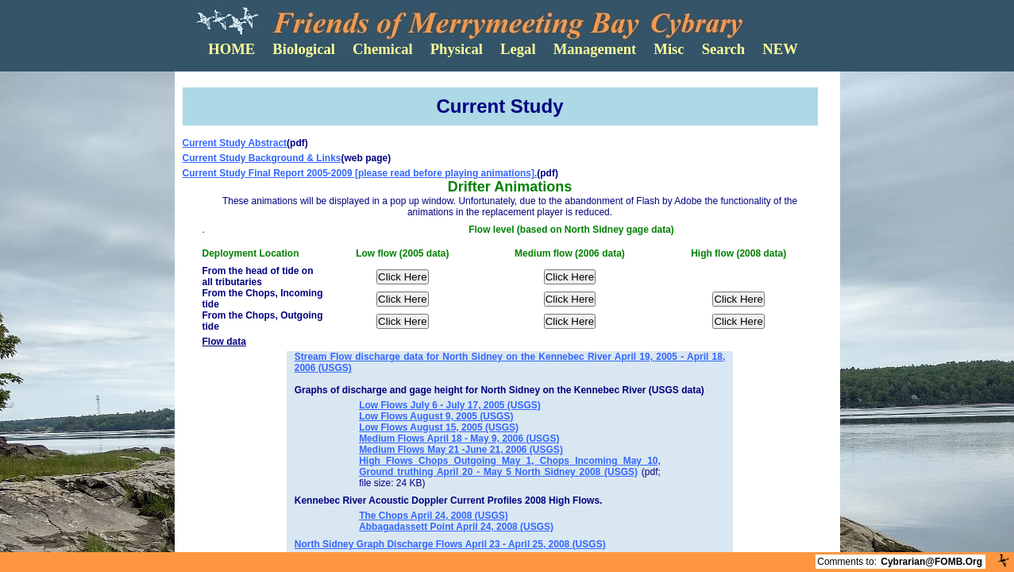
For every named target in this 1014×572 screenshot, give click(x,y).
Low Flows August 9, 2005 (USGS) (436, 416)
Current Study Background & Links (262, 158)
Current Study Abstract (235, 143)
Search (724, 49)
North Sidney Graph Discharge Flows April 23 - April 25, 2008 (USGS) (450, 544)
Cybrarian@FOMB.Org (931, 561)
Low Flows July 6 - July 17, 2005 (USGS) (450, 405)
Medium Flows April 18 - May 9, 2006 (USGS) (459, 438)
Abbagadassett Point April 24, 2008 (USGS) (456, 526)
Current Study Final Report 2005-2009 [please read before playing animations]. (360, 173)
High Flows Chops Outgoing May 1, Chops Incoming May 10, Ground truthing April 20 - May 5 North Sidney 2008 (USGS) (510, 466)
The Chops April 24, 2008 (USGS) (433, 515)
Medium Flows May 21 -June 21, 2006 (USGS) (461, 449)
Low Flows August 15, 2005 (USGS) (439, 427)
